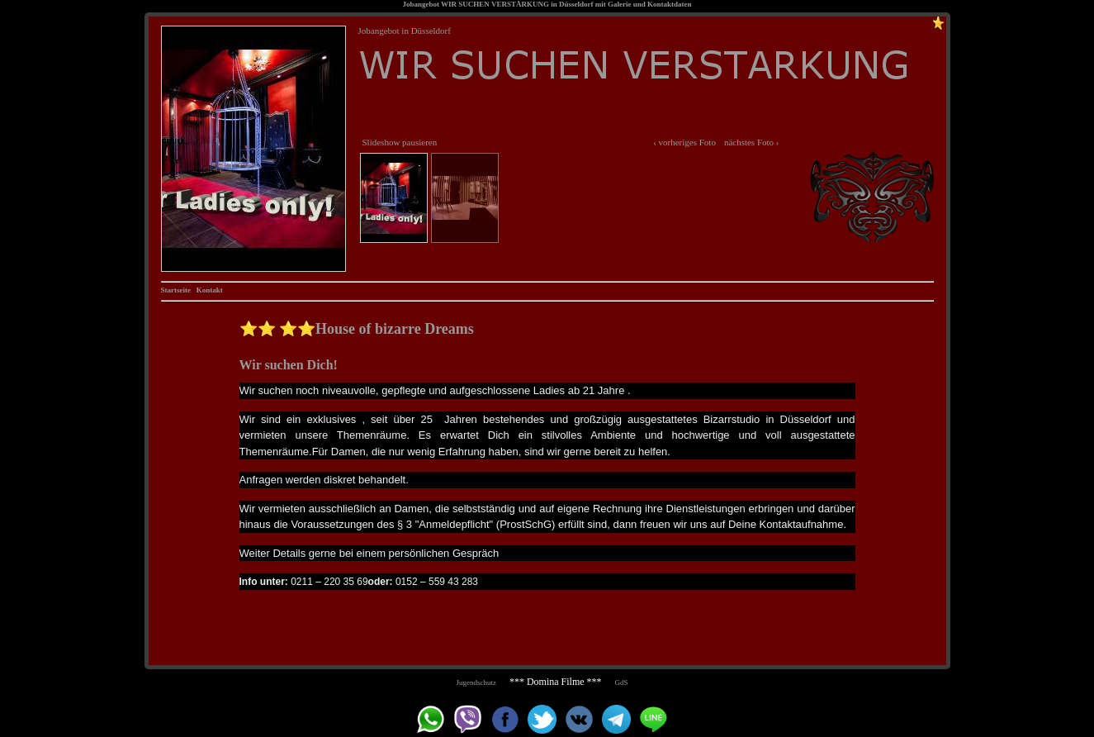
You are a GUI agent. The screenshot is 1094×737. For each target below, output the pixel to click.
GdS (621, 682)
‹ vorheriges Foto (684, 142)
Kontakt (210, 290)
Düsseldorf (576, 4)
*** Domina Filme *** (555, 681)
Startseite (176, 290)
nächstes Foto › (751, 142)
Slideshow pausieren (400, 142)
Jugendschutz (476, 682)
